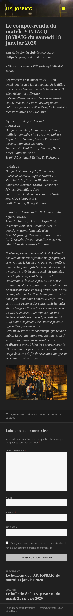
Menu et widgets (63, 12)
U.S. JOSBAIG (19, 8)
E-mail (11, 512)
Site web (11, 527)
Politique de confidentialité (20, 608)
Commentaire (16, 450)
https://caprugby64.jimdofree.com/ (30, 57)
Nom (10, 497)
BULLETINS (57, 414)
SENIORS (10, 417)
